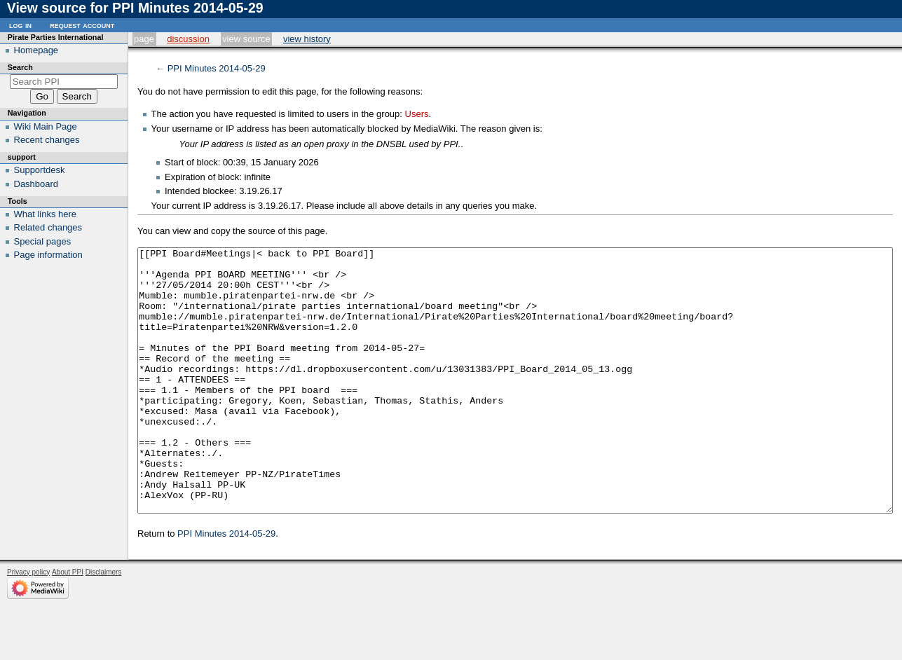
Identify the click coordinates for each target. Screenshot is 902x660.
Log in (20, 25)
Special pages (42, 241)
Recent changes (47, 140)
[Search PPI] (64, 81)
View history (307, 39)
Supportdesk (39, 170)
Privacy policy (28, 624)
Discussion (188, 39)
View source (246, 39)
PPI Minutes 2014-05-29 (217, 68)
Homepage (36, 50)
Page (144, 39)
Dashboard (36, 184)
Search (20, 67)
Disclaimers (104, 624)
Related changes (48, 227)
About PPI (67, 624)
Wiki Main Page (45, 126)
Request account (82, 25)
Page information (48, 254)
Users (417, 114)
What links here (45, 214)
